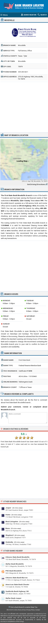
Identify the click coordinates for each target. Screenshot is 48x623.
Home (8, 515)
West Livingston (12, 521)
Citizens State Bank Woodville (17, 557)
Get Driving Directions (36, 184)
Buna (8, 528)
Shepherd (9, 535)
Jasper (8, 508)
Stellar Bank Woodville (15, 564)
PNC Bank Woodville (14, 571)
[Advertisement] (24, 107)
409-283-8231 (23, 72)
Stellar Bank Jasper (14, 598)
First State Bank (24, 360)
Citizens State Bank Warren (17, 578)
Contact (37, 610)
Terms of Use (22, 610)
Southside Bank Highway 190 (17, 591)
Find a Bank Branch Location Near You (23, 607)
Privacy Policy (30, 610)
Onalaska (9, 542)
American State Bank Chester (17, 584)
